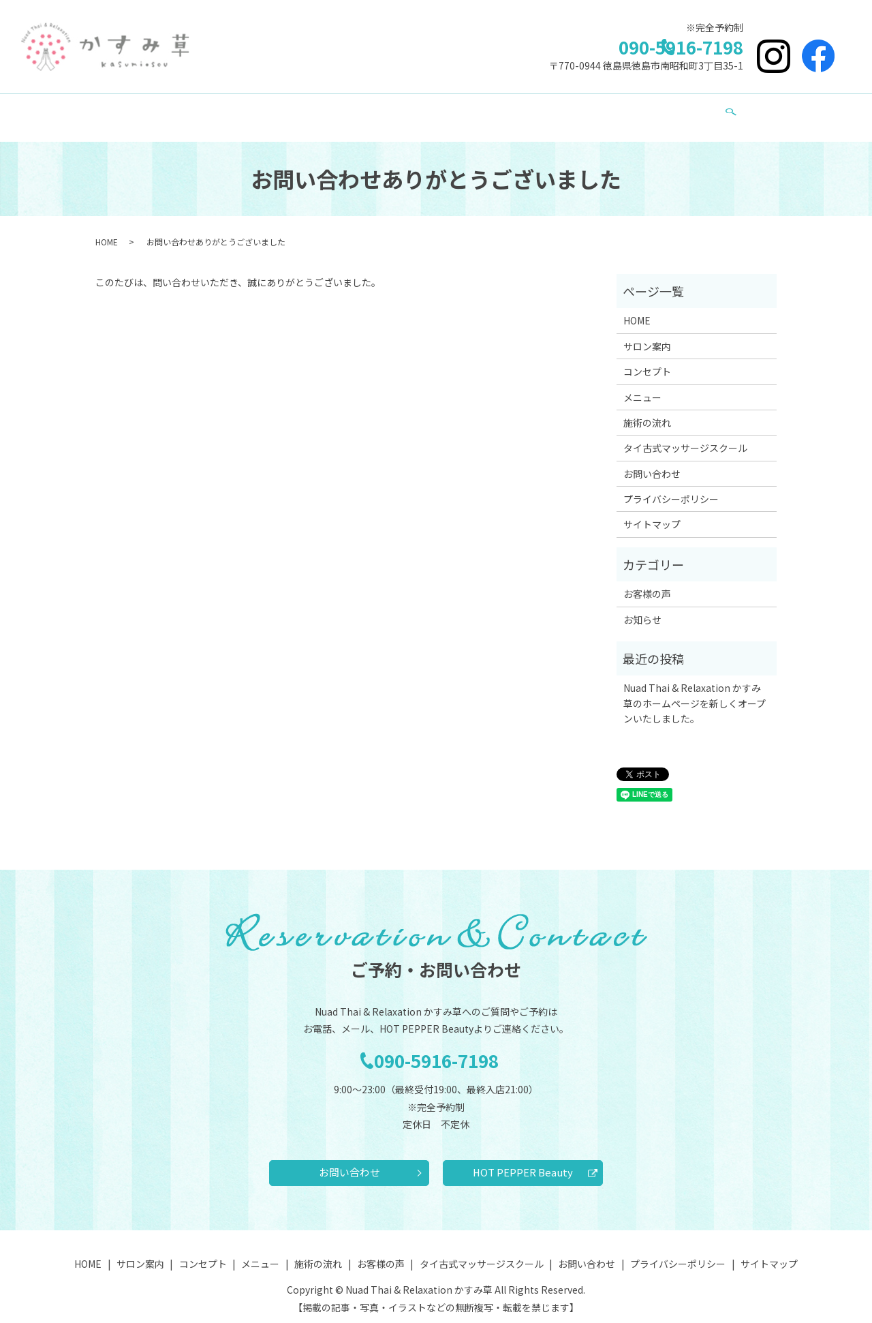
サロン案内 (239, 110)
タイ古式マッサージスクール (544, 110)
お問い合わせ (642, 110)
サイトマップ (652, 511)
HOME (194, 110)
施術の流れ (396, 110)
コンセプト (294, 110)
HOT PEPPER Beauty (522, 1162)
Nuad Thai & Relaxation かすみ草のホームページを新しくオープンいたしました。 (694, 690)
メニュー (345, 110)
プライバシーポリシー (671, 486)
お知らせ (642, 606)
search (685, 112)
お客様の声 (451, 110)
